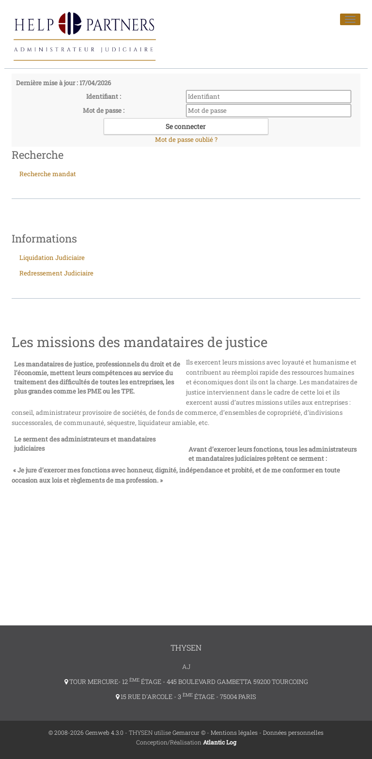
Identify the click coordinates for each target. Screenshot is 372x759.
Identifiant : (103, 96)
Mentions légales (234, 732)
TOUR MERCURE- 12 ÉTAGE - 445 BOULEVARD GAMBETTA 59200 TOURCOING (186, 681)
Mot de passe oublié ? (186, 139)
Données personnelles (293, 732)
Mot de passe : (103, 110)
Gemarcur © (188, 732)
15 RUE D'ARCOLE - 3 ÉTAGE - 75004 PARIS (186, 696)
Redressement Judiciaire (56, 273)
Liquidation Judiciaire (52, 257)
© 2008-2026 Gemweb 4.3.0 (86, 732)
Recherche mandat (47, 173)
